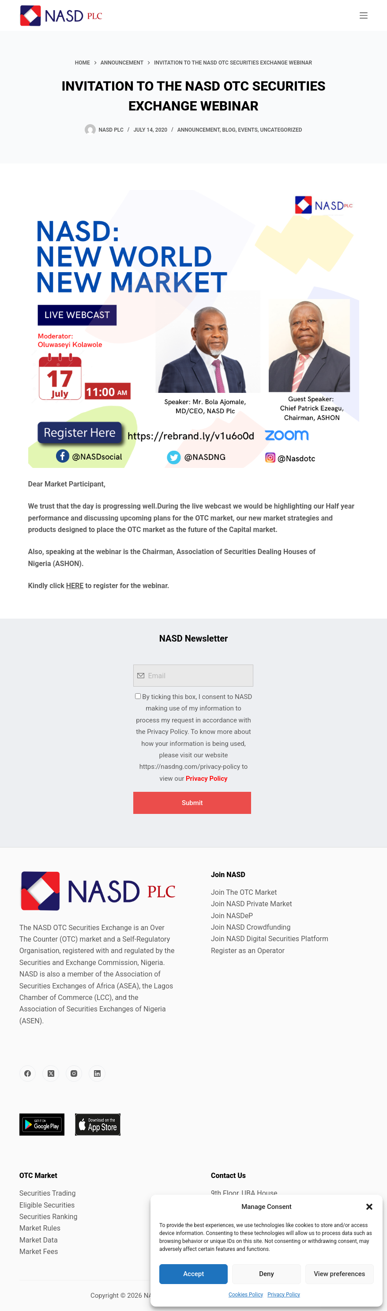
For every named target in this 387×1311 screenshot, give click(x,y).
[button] (369, 1206)
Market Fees (38, 1251)
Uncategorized (281, 130)
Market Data (38, 1240)
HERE (75, 585)
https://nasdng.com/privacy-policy (189, 767)
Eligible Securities (47, 1205)
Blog (228, 130)
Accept (193, 1274)
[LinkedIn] (97, 1073)
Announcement (198, 130)
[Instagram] (74, 1073)
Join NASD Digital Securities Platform (269, 939)
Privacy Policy (283, 1295)
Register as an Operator (248, 950)
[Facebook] (27, 1073)
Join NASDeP (232, 916)
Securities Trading (47, 1193)
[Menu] (364, 15)
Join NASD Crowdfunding (250, 927)
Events (247, 130)
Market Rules (39, 1228)
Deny (266, 1274)
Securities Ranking (48, 1216)
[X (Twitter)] (50, 1073)
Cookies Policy (246, 1295)
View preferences (339, 1274)
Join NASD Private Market (251, 904)
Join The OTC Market (244, 892)
